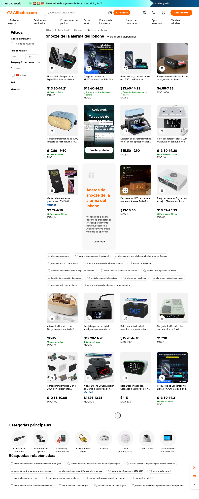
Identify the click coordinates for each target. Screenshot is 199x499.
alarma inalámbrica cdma (24, 478)
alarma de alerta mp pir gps (73, 485)
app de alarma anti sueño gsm (110, 485)
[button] (110, 13)
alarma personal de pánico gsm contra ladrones (151, 463)
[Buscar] (121, 12)
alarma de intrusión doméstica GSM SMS (31, 485)
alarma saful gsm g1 (160, 471)
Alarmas (78, 30)
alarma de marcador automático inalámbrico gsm (36, 463)
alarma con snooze (58, 256)
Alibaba (49, 30)
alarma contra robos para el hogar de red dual (71, 270)
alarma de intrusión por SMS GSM (125, 471)
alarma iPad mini (141, 478)
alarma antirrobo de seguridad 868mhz (105, 478)
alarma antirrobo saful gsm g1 (63, 263)
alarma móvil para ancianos (62, 285)
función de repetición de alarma (64, 278)
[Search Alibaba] (76, 12)
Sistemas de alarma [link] (97, 30)
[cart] (154, 13)
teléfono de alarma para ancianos (61, 478)
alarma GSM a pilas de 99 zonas (159, 270)
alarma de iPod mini (140, 263)
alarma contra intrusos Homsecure (119, 270)
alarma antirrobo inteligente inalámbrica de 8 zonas (141, 256)
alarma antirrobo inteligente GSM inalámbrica (106, 285)
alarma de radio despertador (168, 278)
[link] (194, 467)
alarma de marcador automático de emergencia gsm (93, 463)
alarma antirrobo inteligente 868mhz (104, 263)
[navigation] (25, 223)
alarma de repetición (135, 278)
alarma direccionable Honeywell (92, 256)
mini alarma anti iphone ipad (102, 278)
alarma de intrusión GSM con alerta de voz (80, 471)
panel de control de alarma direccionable (32, 471)
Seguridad (63, 30)
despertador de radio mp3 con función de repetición (158, 485)
